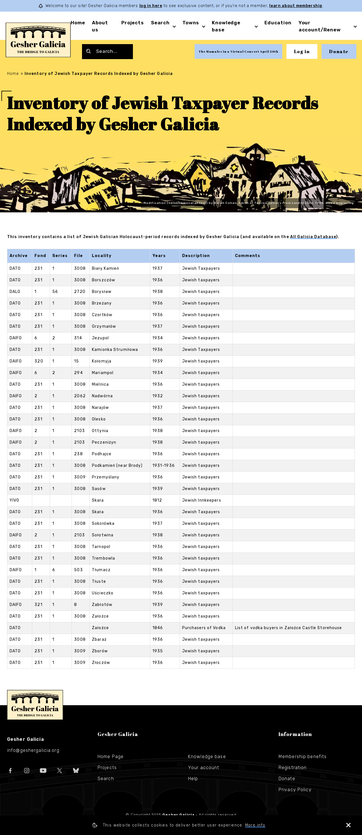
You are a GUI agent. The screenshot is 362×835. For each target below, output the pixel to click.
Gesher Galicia (35, 705)
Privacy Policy (295, 789)
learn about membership (295, 5)
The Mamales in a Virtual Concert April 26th (238, 51)
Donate (339, 51)
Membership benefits (303, 756)
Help (193, 778)
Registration (293, 767)
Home (78, 22)
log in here (150, 5)
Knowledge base (207, 756)
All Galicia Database (313, 236)
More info (255, 825)
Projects (132, 22)
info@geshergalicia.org (33, 750)
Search (160, 22)
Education (278, 22)
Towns (190, 22)
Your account (203, 767)
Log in (302, 51)
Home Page (111, 756)
